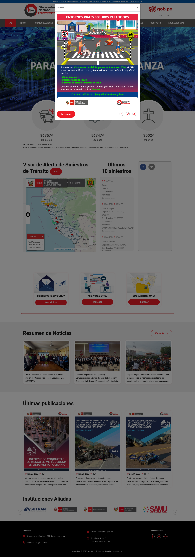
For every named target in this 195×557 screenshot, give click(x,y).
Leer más (66, 114)
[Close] (137, 7)
